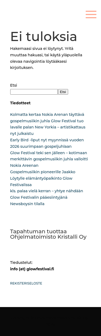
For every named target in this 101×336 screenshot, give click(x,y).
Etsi (13, 85)
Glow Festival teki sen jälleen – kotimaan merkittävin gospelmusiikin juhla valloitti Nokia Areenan (49, 159)
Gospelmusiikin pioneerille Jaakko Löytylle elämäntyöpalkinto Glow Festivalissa (42, 178)
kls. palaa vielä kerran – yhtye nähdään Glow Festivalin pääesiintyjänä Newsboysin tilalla (46, 197)
